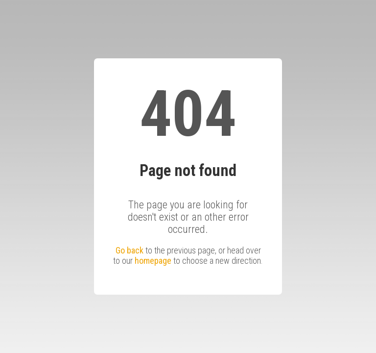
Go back (129, 250)
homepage (153, 260)
